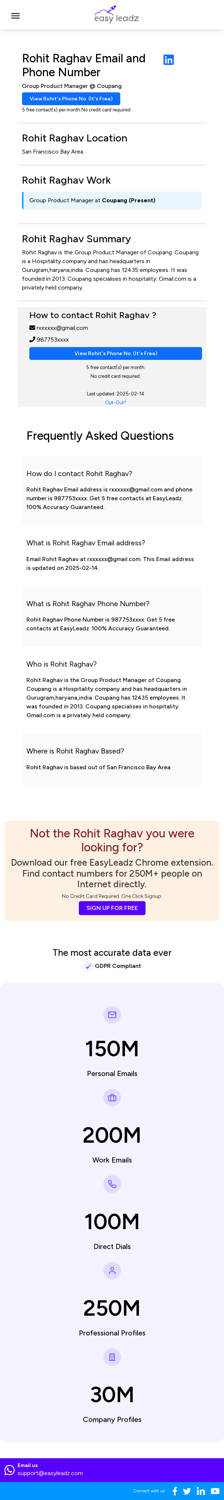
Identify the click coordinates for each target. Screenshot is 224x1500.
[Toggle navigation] (15, 14)
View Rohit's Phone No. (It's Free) (71, 99)
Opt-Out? (115, 402)
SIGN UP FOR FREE (112, 907)
